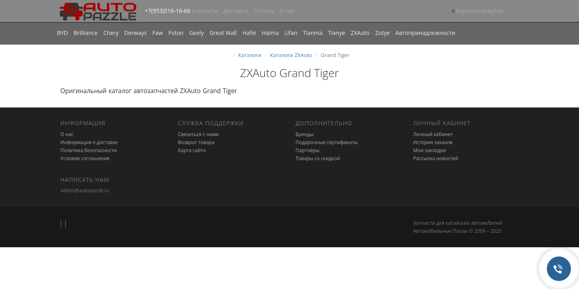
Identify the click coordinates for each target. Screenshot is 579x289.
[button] (478, 11)
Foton (176, 33)
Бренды (305, 134)
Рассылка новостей (435, 158)
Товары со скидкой (318, 158)
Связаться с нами (198, 134)
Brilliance (86, 33)
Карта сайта (192, 150)
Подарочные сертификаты (327, 142)
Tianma (312, 33)
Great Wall (223, 33)
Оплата (264, 10)
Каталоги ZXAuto (291, 55)
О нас (287, 10)
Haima (270, 33)
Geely (196, 33)
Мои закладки (429, 150)
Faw (157, 33)
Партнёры (307, 150)
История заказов (433, 142)
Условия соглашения (84, 158)
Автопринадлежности (425, 33)
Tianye (336, 33)
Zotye (382, 33)
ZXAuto (360, 33)
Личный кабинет (433, 134)
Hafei (249, 33)
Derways (135, 33)
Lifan (290, 33)
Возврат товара (196, 142)
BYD (62, 33)
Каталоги (249, 55)
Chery (111, 33)
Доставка (236, 10)
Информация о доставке (89, 142)
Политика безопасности (88, 150)
